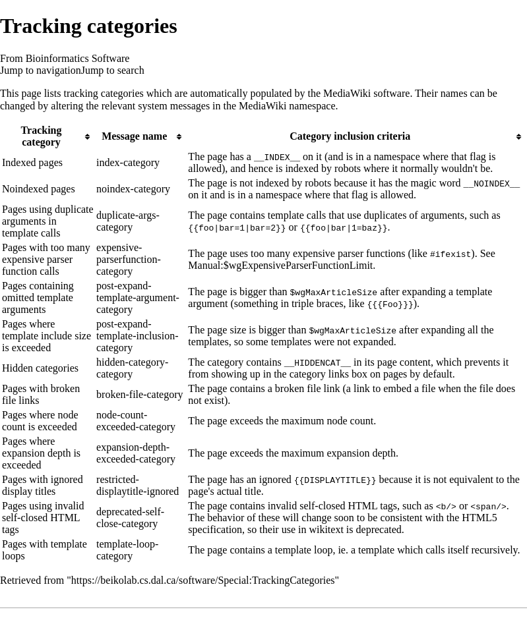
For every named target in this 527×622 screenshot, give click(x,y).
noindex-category (133, 188)
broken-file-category (139, 394)
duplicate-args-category (128, 221)
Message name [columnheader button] (134, 136)
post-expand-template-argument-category (137, 297)
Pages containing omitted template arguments (38, 297)
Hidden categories (40, 368)
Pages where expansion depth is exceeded (41, 453)
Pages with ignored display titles (42, 485)
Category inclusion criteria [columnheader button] (350, 136)
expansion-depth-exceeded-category (135, 453)
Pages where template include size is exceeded (46, 335)
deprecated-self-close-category (130, 517)
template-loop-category (127, 549)
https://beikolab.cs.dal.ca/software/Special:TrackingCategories (203, 580)
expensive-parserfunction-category (128, 259)
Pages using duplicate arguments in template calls (48, 221)
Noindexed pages (38, 188)
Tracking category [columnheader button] (41, 136)
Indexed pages (32, 162)
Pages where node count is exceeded (40, 420)
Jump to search (112, 70)
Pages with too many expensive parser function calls (46, 259)
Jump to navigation (40, 70)
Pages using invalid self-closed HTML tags (43, 517)
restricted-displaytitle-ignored (137, 485)
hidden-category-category (132, 368)
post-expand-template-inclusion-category (137, 335)
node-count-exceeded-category (135, 420)
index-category (128, 162)
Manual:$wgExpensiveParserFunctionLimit (280, 265)
